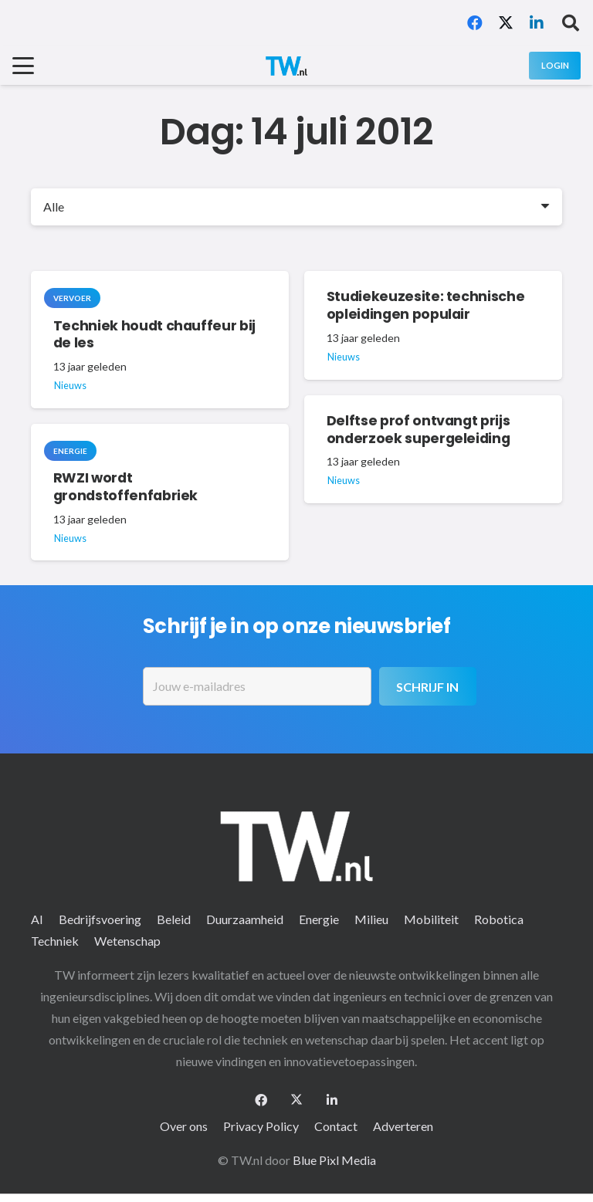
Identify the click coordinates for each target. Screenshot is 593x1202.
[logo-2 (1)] (286, 66)
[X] (505, 23)
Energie (319, 919)
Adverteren (403, 1126)
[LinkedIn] (536, 23)
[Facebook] (474, 23)
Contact (335, 1126)
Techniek (55, 940)
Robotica (499, 919)
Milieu (371, 919)
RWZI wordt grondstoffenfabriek (125, 487)
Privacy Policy (261, 1126)
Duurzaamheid (244, 919)
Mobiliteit (431, 919)
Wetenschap (127, 940)
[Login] (555, 65)
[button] (570, 23)
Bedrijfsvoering (100, 919)
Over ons (184, 1126)
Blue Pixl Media (334, 1160)
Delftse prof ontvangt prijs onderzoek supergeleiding (418, 429)
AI (37, 919)
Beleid (174, 919)
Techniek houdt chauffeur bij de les (154, 334)
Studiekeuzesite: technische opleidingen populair (426, 305)
